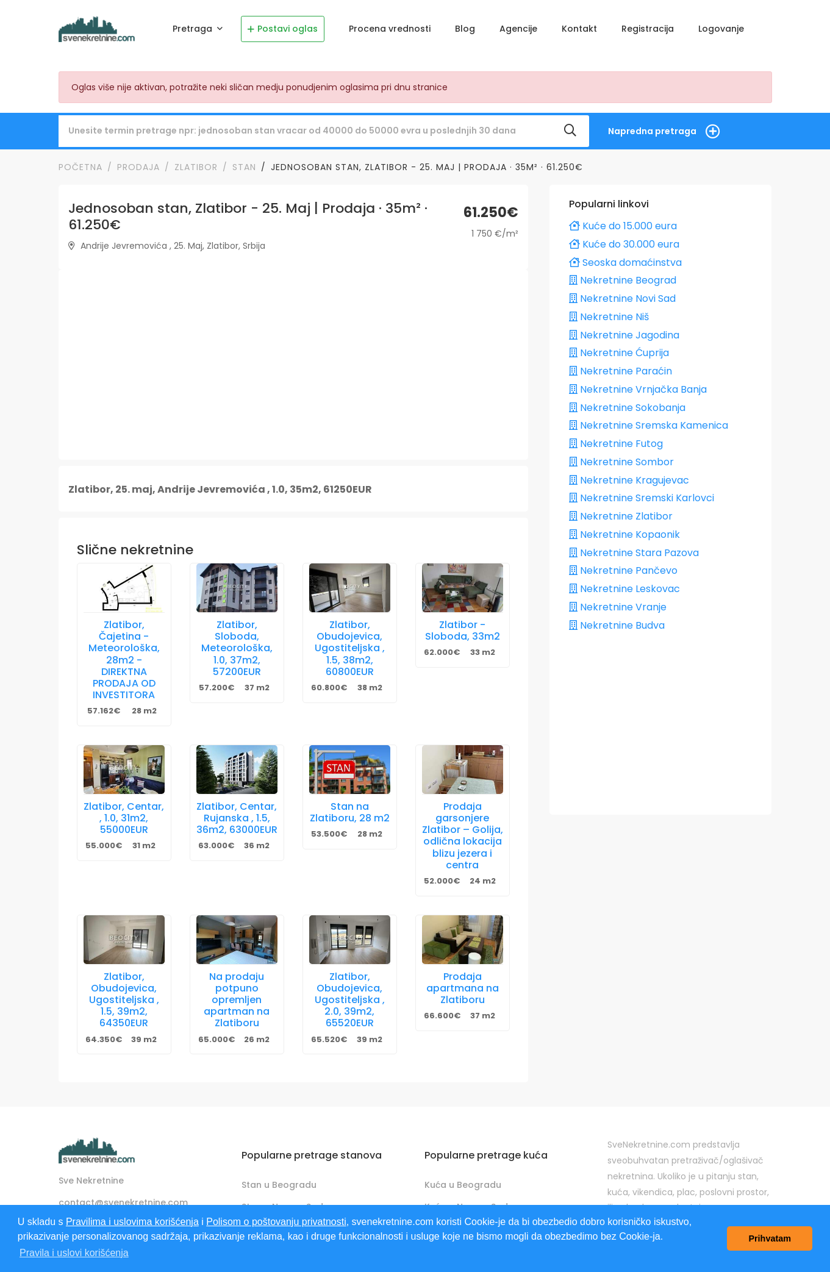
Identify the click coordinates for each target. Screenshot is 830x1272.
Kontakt (579, 29)
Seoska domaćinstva (625, 259)
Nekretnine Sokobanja (627, 404)
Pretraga (194, 29)
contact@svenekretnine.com (123, 1199)
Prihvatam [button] (769, 1238)
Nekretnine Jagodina (624, 331)
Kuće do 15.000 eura (623, 223)
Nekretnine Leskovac (624, 586)
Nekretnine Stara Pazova (634, 549)
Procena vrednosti (390, 29)
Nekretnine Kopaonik (624, 531)
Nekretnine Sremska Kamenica (648, 422)
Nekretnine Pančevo (623, 567)
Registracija (647, 29)
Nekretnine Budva (617, 622)
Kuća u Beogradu (462, 1181)
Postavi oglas (283, 29)
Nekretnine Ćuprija (619, 350)
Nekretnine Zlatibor (621, 513)
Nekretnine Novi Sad (622, 295)
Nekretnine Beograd (622, 277)
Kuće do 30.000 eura (624, 241)
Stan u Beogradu (279, 1181)
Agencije (518, 29)
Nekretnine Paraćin (620, 368)
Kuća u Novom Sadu (468, 1203)
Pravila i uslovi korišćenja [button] (74, 1253)
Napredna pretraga (652, 127)
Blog (465, 29)
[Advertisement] (293, 361)
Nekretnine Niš (609, 313)
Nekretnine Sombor (621, 458)
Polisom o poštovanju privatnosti (276, 1222)
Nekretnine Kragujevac (629, 477)
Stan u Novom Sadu (285, 1203)
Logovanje (721, 29)
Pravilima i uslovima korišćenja (132, 1222)
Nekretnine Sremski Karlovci (641, 495)
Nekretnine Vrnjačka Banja (638, 386)
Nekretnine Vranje (618, 603)
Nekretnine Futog (616, 441)
